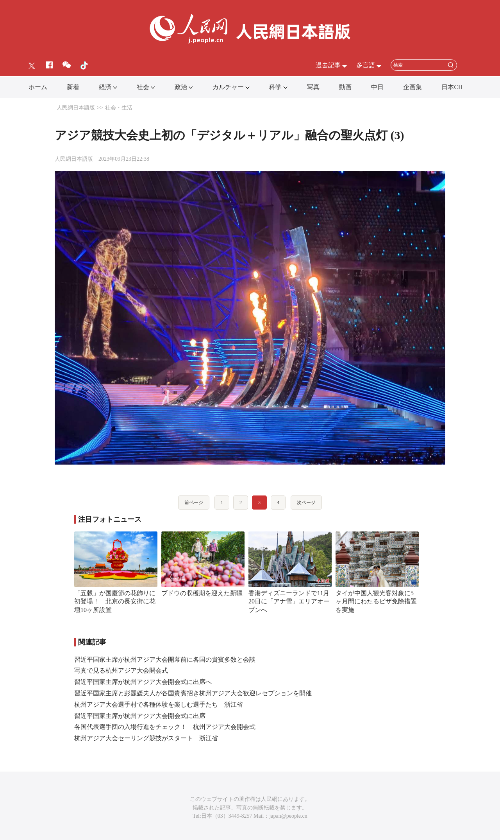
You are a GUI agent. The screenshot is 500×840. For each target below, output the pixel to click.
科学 (275, 87)
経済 (105, 87)
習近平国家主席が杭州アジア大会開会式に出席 (139, 716)
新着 (73, 87)
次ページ (306, 502)
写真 (313, 87)
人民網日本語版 (76, 108)
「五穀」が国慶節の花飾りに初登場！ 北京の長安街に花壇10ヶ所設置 (114, 601)
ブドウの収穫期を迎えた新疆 (202, 593)
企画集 (412, 87)
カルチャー (228, 87)
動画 (345, 87)
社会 (143, 87)
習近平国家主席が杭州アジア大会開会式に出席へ (143, 681)
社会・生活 (118, 108)
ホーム (38, 87)
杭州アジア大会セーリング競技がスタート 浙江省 (146, 738)
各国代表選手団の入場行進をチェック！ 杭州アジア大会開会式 (164, 726)
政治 (181, 87)
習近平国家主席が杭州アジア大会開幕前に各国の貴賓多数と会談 (164, 659)
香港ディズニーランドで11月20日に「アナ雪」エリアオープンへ (289, 601)
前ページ (193, 502)
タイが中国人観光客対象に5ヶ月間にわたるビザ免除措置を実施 (376, 601)
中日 (377, 87)
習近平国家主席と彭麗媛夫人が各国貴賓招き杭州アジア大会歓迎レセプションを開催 (193, 693)
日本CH (451, 87)
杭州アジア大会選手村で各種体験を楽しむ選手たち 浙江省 (158, 704)
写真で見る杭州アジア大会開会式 (121, 670)
